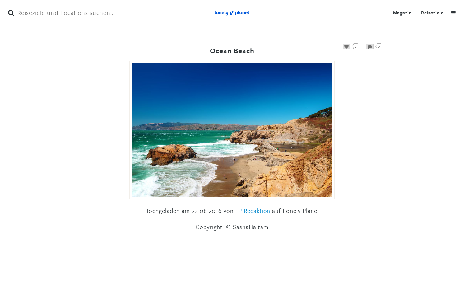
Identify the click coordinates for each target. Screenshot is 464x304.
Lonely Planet (232, 12)
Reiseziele (432, 12)
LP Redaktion (252, 210)
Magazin (402, 12)
